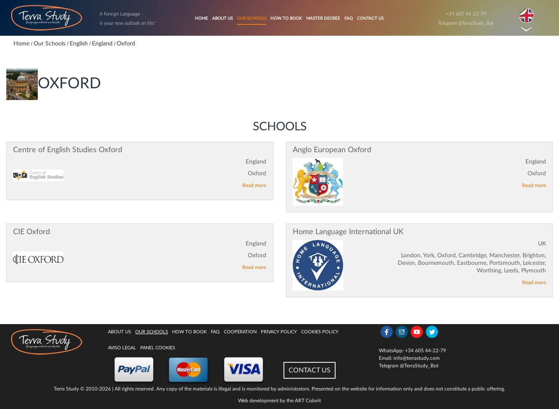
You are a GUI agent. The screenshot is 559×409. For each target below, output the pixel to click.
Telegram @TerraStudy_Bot (465, 23)
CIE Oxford (31, 232)
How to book (286, 18)
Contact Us (370, 18)
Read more (254, 185)
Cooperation (240, 332)
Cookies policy (320, 332)
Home (201, 18)
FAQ (348, 18)
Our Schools (251, 18)
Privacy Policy (279, 332)
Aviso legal (122, 348)
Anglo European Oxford (332, 150)
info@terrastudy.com (417, 358)
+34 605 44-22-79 (466, 13)
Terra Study (66, 388)
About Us (222, 18)
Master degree (323, 18)
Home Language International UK (348, 232)
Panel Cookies (157, 348)
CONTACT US (310, 370)
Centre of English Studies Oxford (67, 150)
